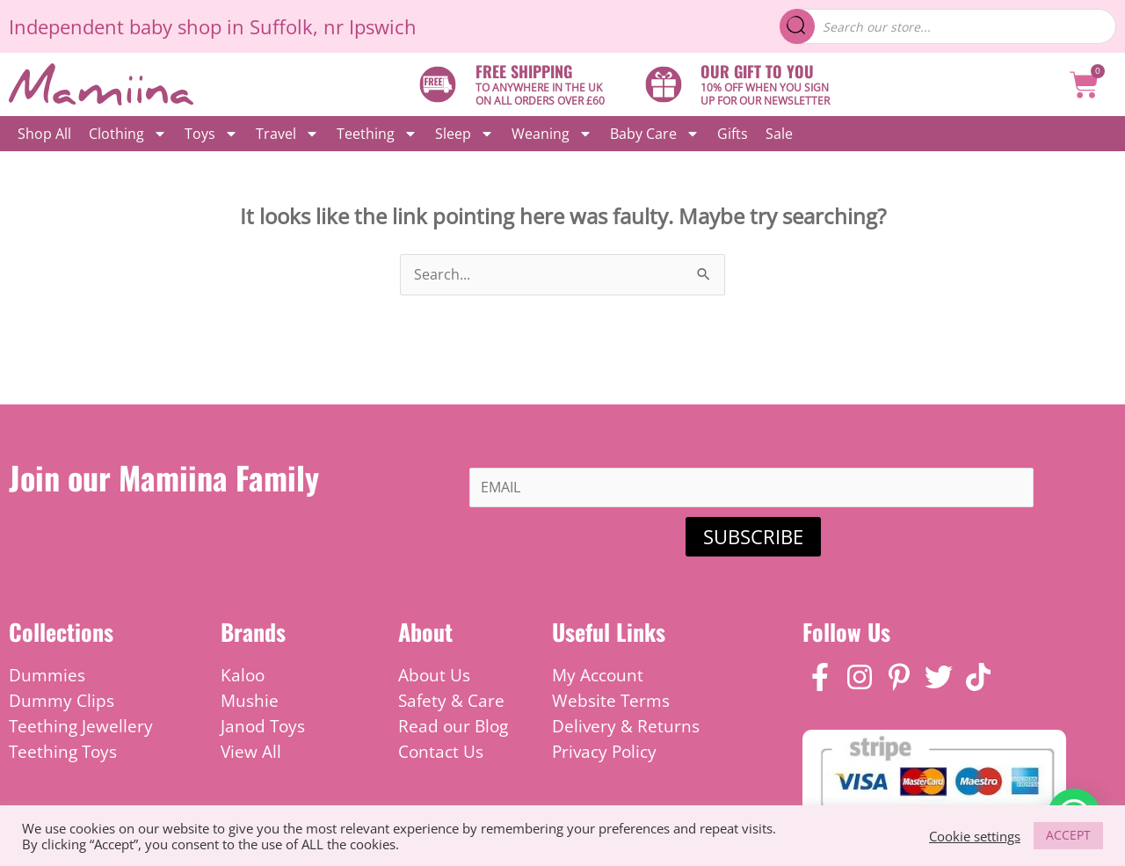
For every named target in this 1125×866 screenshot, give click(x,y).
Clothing (128, 133)
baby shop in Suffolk (221, 26)
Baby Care (655, 133)
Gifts (732, 133)
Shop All (44, 133)
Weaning (552, 133)
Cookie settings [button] (974, 836)
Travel (287, 133)
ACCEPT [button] (1068, 834)
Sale (779, 133)
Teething (377, 133)
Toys (211, 133)
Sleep (464, 133)
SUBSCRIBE (753, 536)
